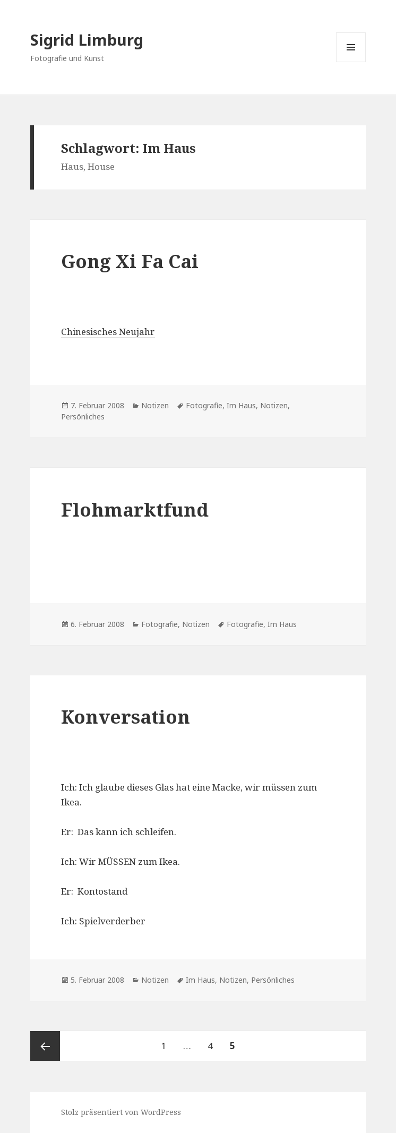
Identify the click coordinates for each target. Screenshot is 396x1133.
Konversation (125, 716)
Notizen (155, 405)
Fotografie (204, 405)
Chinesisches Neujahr (108, 331)
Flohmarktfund (135, 509)
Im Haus (241, 405)
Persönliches (83, 416)
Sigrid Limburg (86, 39)
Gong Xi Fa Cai (130, 260)
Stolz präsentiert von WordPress (121, 1112)
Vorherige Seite (45, 1046)
